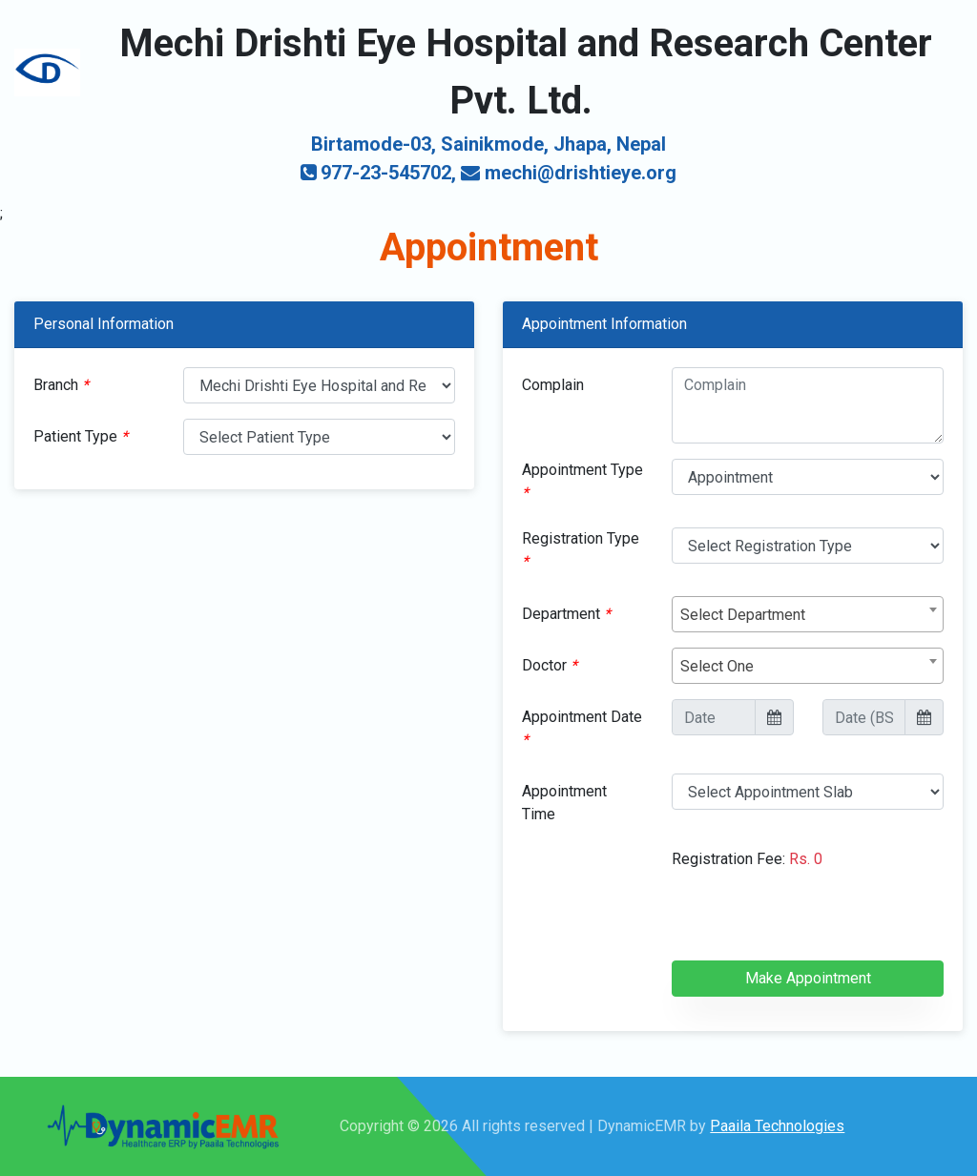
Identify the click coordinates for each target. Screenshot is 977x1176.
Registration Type (580, 549)
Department (566, 614)
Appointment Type (582, 481)
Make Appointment (808, 978)
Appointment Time (564, 802)
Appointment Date (582, 728)
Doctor (549, 665)
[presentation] (817, 923)
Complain (553, 385)
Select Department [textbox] (742, 615)
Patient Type (80, 436)
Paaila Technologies (777, 1126)
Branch (61, 385)
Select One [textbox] (717, 666)
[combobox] (808, 614)
